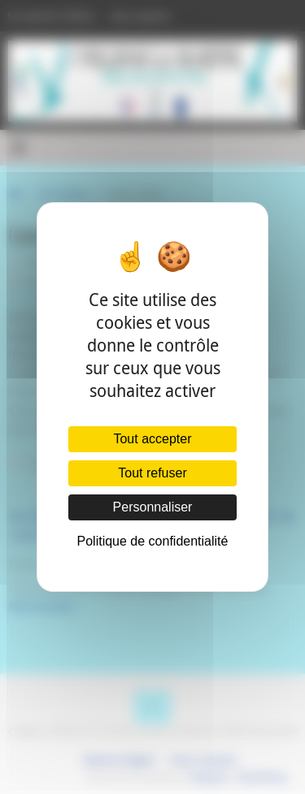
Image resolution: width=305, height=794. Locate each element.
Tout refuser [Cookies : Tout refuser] (152, 473)
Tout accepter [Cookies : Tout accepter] (152, 439)
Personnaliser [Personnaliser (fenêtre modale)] (153, 507)
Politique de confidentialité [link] (153, 541)
